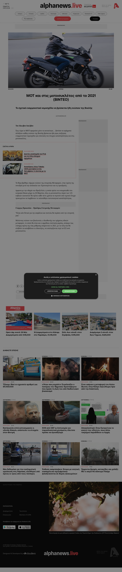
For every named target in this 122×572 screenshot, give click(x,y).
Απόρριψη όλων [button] (52, 291)
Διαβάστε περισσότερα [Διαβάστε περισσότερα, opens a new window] (70, 284)
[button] (61, 287)
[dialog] (61, 286)
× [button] (96, 275)
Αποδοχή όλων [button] (70, 291)
